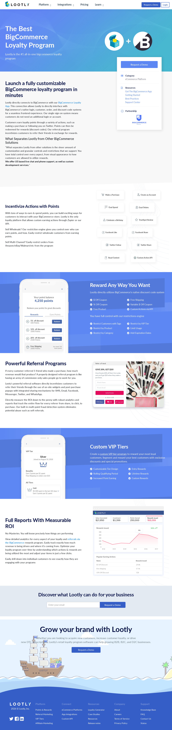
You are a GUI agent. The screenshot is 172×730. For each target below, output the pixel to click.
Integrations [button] (65, 4)
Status (144, 723)
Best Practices (132, 98)
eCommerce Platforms (72, 709)
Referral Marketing (44, 714)
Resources (92, 718)
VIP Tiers (39, 718)
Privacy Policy (120, 723)
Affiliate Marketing (44, 723)
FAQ (143, 714)
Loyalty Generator (96, 709)
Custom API (67, 718)
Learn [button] (98, 4)
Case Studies (94, 714)
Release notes (94, 723)
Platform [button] (44, 4)
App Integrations (69, 714)
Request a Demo (151, 4)
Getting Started (132, 94)
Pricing (84, 4)
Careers (117, 714)
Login (165, 4)
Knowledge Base (148, 709)
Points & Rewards (43, 709)
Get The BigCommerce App (138, 91)
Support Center (132, 102)
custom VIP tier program (113, 454)
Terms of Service (121, 718)
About (117, 709)
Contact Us (146, 718)
